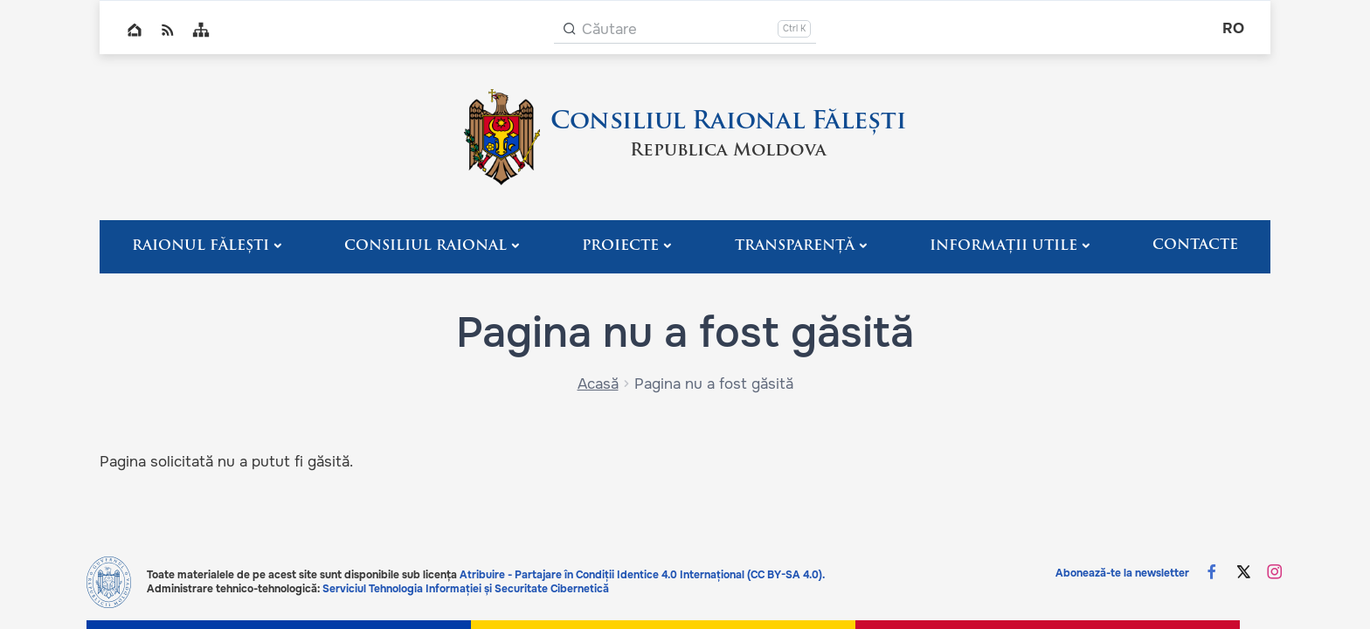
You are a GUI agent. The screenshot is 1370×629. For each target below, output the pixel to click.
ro (1233, 28)
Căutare (609, 29)
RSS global (167, 29)
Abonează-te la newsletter (1122, 573)
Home (134, 29)
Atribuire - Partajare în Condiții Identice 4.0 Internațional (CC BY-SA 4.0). (642, 575)
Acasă (598, 384)
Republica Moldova (728, 151)
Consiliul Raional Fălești (728, 122)
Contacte (1195, 245)
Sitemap (201, 29)
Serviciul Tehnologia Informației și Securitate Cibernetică (465, 589)
